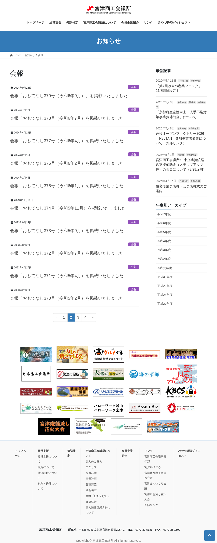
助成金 (192, 102)
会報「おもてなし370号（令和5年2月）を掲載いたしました (67, 298)
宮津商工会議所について (98, 453)
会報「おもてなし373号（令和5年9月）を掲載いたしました (67, 230)
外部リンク (151, 505)
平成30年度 (164, 277)
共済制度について (47, 475)
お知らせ (183, 80)
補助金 (181, 155)
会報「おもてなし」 (98, 496)
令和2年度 (164, 259)
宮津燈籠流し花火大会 (155, 497)
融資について (46, 467)
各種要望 (91, 484)
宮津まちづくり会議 (155, 486)
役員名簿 (91, 473)
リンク (148, 450)
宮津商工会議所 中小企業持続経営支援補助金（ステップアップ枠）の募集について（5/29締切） (181, 164)
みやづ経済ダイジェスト (189, 453)
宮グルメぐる (152, 467)
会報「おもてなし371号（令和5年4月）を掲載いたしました (67, 275)
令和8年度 (195, 80)
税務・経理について (47, 486)
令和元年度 (164, 268)
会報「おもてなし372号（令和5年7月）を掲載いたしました (67, 253)
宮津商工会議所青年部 (155, 459)
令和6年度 (164, 223)
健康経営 (91, 501)
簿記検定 (71, 453)
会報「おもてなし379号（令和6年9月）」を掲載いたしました (69, 95)
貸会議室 (91, 490)
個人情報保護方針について (98, 510)
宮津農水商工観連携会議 (155, 475)
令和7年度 (164, 214)
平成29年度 (164, 286)
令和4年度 (164, 241)
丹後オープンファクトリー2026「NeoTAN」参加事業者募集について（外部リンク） (181, 138)
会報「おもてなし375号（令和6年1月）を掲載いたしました (67, 185)
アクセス (91, 467)
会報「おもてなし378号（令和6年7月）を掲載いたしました (67, 118)
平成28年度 (164, 294)
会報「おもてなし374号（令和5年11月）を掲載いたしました (68, 208)
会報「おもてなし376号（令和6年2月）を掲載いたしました (67, 163)
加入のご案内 (94, 461)
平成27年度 (164, 303)
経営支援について (47, 459)
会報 (133, 87)
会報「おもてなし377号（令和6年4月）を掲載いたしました (67, 140)
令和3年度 (164, 250)
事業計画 (91, 478)
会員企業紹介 (127, 453)
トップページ (20, 453)
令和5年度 (164, 232)
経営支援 (43, 450)
